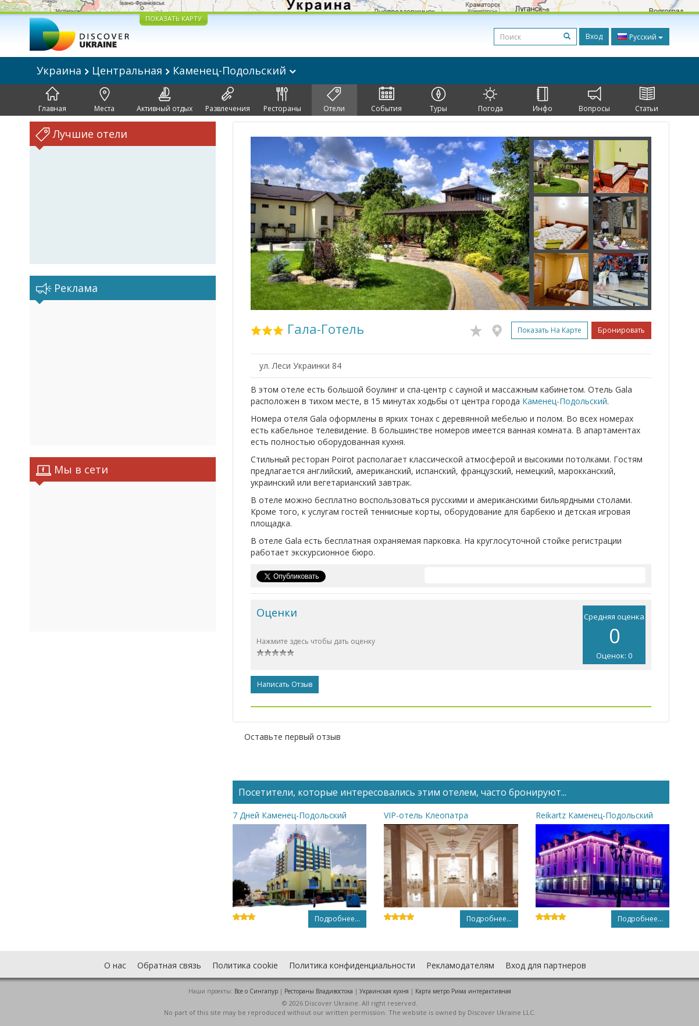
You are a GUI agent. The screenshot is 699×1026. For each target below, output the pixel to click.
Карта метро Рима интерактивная (463, 991)
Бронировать (621, 330)
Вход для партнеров (545, 965)
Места (104, 100)
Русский (640, 36)
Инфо (542, 100)
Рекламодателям (460, 965)
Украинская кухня (384, 991)
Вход (594, 36)
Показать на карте (550, 330)
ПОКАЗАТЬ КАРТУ (173, 18)
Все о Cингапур (256, 991)
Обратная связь (169, 965)
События (386, 100)
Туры (438, 100)
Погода (490, 100)
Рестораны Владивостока (318, 991)
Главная (52, 100)
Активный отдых (164, 100)
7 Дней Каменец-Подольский (290, 815)
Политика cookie (245, 965)
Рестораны (282, 100)
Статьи (646, 100)
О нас (115, 965)
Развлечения (227, 100)
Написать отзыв (284, 684)
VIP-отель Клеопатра (426, 815)
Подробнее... (337, 919)
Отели (334, 100)
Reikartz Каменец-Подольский (594, 815)
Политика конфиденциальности (352, 965)
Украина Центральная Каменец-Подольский (166, 70)
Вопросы (594, 100)
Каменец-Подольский (564, 401)
